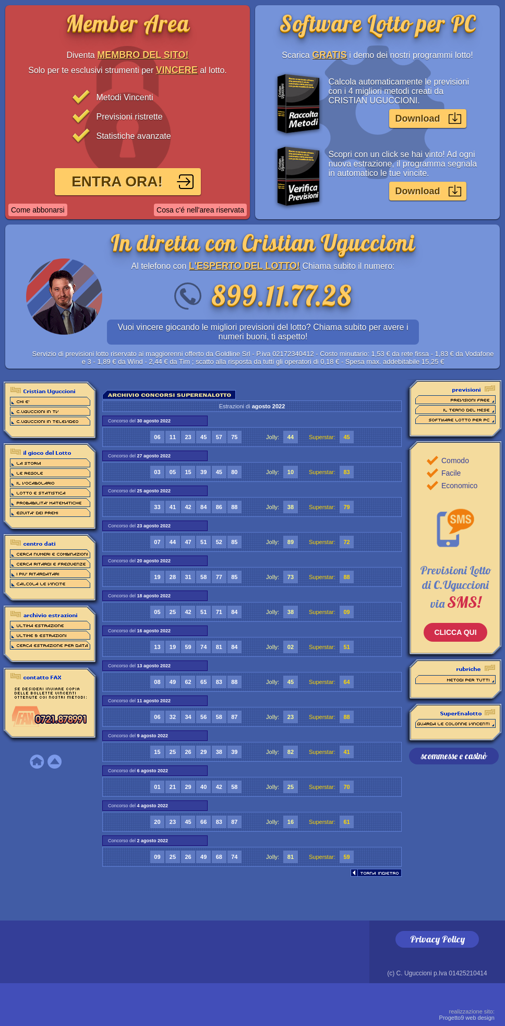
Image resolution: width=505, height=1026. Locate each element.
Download (417, 118)
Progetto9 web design (467, 1014)
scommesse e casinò (454, 755)
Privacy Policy (437, 939)
